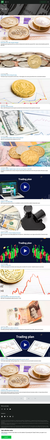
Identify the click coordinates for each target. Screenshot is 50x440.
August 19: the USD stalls (6, 201)
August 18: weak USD (6, 265)
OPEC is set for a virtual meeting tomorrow (11, 233)
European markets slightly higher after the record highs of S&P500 (16, 169)
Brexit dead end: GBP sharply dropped (9, 42)
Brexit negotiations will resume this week (10, 296)
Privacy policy (4, 433)
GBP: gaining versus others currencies (9, 328)
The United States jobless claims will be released (12, 137)
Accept (6, 437)
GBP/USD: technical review (7, 106)
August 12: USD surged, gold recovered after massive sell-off (15, 359)
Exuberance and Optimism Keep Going (10, 390)
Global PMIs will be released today (9, 75)
